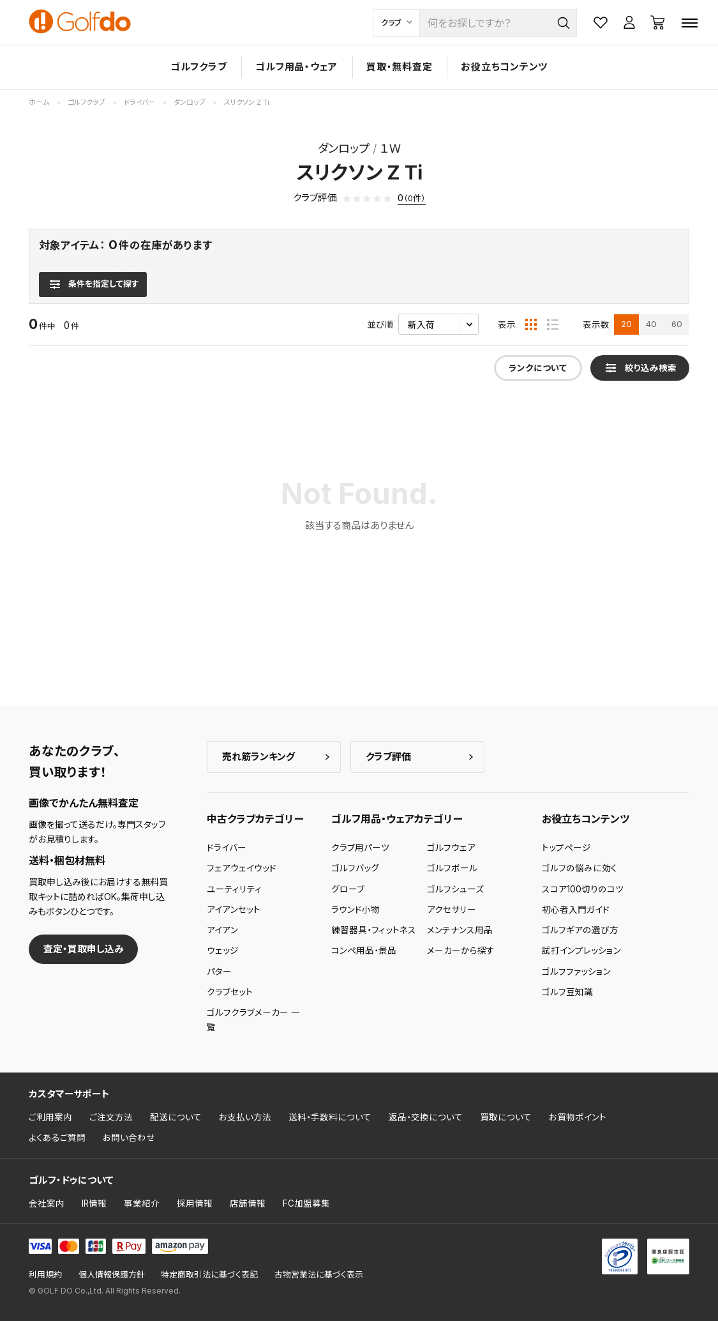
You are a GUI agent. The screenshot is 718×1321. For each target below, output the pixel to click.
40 (651, 324)
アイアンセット (233, 910)
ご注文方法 (111, 1117)
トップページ (566, 848)
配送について (176, 1117)
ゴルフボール (452, 868)
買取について (506, 1117)
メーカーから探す (461, 950)
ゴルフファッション (576, 971)
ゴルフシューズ (455, 889)
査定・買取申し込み (83, 949)
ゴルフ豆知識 (567, 992)
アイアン (222, 930)
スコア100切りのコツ (583, 889)
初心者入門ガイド (576, 910)
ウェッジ (223, 950)
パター (219, 971)
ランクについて (538, 368)
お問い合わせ (129, 1138)
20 (626, 324)
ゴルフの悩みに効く (579, 868)
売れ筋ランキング (258, 757)
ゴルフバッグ (355, 868)
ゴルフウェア (451, 848)
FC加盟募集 (306, 1203)
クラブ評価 (388, 757)
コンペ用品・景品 (363, 950)
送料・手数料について (329, 1117)
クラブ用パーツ (360, 848)
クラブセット (230, 992)
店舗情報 (248, 1203)
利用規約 (45, 1274)
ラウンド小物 (355, 910)
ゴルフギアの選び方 (580, 930)
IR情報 (94, 1203)
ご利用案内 (50, 1117)
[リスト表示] (553, 324)
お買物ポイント (577, 1117)
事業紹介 (142, 1203)
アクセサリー (451, 910)
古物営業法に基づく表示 (318, 1274)
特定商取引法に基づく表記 (209, 1274)
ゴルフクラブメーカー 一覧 (253, 1019)
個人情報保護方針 (112, 1274)
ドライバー (226, 848)
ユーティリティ (234, 889)
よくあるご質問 (57, 1138)
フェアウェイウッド (241, 868)
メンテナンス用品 (460, 930)
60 (676, 324)
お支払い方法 (245, 1117)
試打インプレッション (581, 950)
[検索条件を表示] (93, 284)
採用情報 (195, 1203)
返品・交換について (426, 1117)
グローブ (347, 889)
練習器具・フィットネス (373, 930)
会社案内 (46, 1203)
